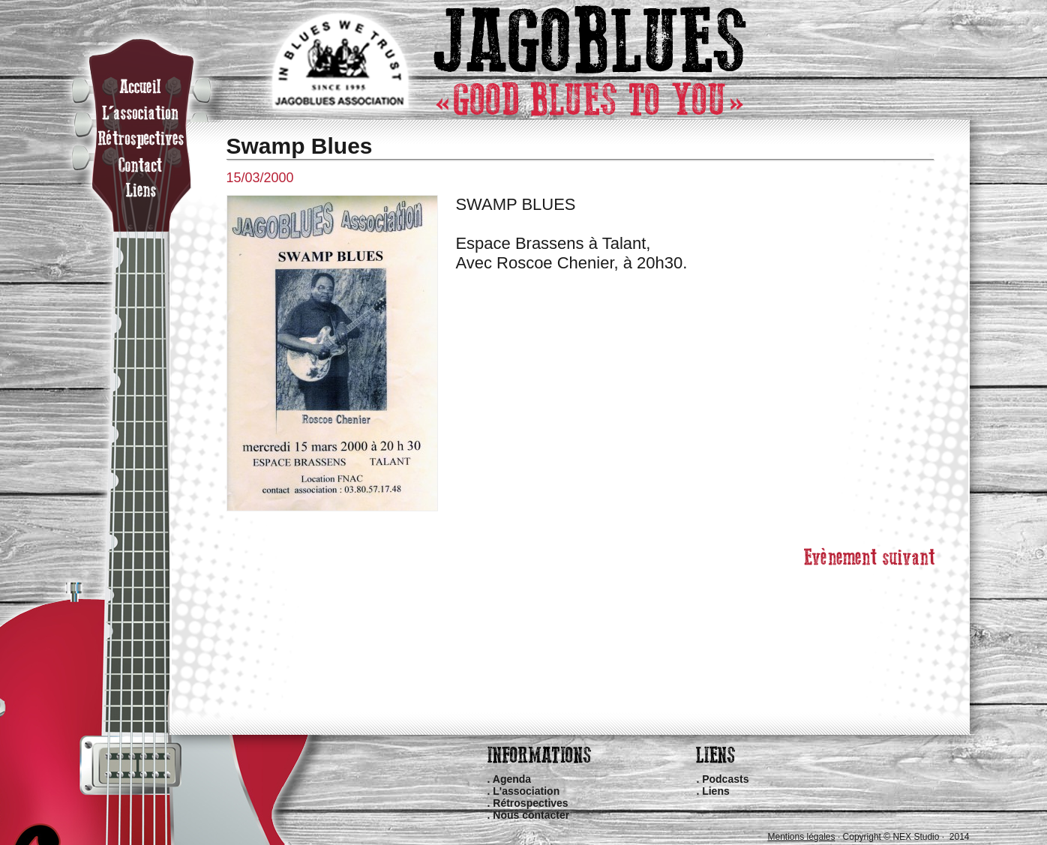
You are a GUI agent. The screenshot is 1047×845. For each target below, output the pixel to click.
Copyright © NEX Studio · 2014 (906, 837)
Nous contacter (531, 815)
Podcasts (725, 779)
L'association (526, 791)
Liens (716, 791)
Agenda (512, 779)
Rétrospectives (530, 803)
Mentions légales (801, 837)
